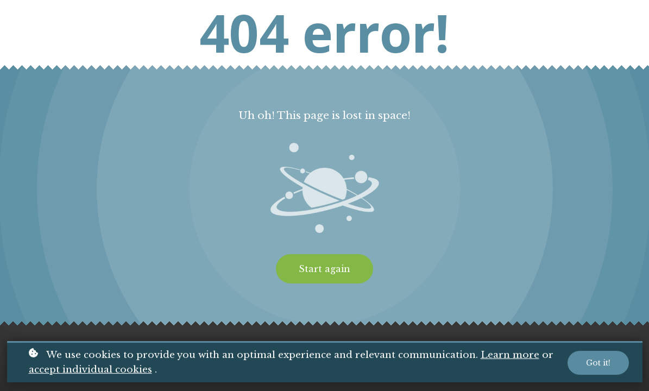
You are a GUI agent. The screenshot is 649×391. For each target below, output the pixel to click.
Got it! (598, 363)
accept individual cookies (90, 370)
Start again (324, 268)
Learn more (510, 355)
